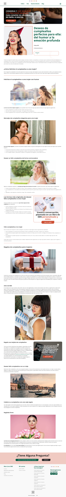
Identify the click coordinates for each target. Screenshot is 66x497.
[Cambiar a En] (31, 1)
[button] (27, 460)
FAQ (28, 3)
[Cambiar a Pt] (36, 1)
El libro (22, 3)
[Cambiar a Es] (33, 1)
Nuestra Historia (35, 3)
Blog (43, 3)
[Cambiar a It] (35, 1)
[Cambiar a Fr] (29, 1)
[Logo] (33, 492)
